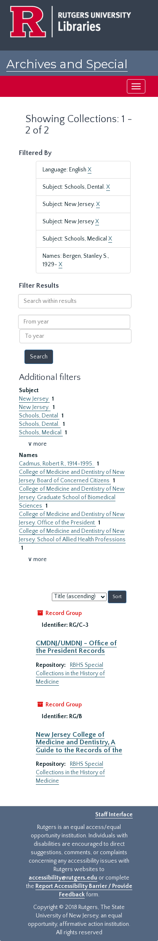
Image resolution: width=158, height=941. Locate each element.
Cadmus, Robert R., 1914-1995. (57, 463)
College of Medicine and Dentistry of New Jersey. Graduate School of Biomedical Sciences (72, 497)
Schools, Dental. (40, 424)
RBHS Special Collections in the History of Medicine (70, 673)
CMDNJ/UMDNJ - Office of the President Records (76, 647)
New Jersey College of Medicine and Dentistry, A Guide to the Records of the (79, 742)
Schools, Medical (41, 432)
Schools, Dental (39, 415)
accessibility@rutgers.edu (63, 877)
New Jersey (34, 399)
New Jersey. (35, 407)
